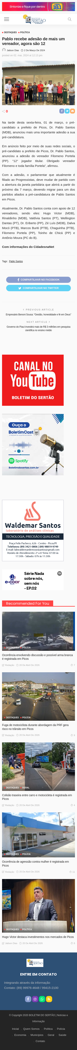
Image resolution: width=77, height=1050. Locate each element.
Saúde (62, 1035)
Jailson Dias (13, 50)
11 (72, 872)
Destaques (10, 32)
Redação (9, 665)
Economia (20, 1035)
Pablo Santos (16, 261)
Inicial (15, 1028)
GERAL (26, 788)
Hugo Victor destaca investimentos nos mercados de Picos (38, 937)
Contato (40, 1041)
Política (25, 32)
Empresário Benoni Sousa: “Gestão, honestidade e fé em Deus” (38, 314)
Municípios (37, 1035)
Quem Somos (31, 1028)
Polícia (26, 648)
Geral (51, 1035)
